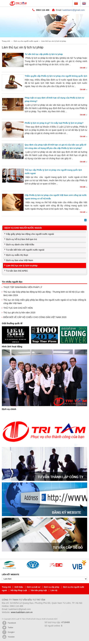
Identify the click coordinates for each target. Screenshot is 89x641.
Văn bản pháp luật (39, 581)
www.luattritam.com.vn (22, 603)
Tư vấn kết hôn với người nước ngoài (25, 240)
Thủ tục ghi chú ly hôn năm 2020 (19, 303)
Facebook (9, 613)
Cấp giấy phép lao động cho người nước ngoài (30, 225)
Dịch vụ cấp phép (52, 578)
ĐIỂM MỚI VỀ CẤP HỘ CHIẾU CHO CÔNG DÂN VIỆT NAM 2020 (34, 308)
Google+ (8, 623)
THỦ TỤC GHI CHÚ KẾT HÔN (18, 298)
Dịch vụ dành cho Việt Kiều (20, 235)
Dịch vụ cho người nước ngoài (26, 32)
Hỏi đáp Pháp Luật (19, 581)
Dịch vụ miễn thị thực (17, 246)
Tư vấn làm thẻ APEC (17, 261)
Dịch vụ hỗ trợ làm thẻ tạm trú (21, 230)
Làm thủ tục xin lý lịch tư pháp (53, 32)
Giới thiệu (19, 578)
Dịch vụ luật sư (34, 578)
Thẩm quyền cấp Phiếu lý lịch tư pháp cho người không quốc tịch (56, 67)
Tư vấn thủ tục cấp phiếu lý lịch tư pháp (44, 45)
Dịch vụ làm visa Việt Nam (19, 251)
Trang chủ (6, 32)
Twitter (7, 618)
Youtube (8, 627)
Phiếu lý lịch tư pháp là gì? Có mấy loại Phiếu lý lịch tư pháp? (54, 114)
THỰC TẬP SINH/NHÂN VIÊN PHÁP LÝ (22, 278)
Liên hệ (54, 581)
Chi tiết (82, 58)
